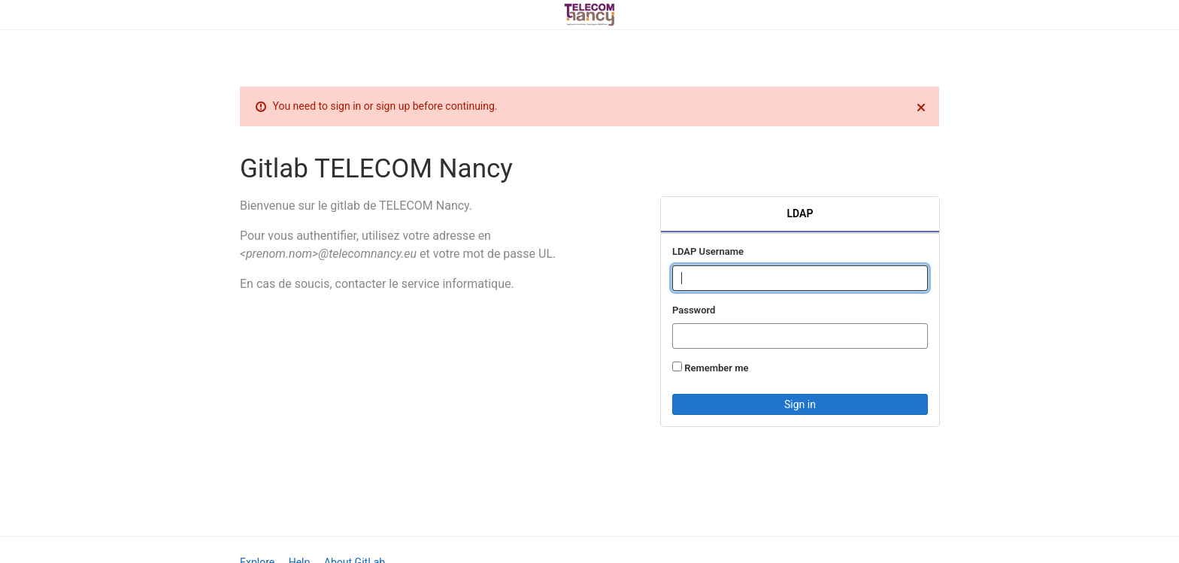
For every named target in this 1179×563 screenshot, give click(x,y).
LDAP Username (708, 251)
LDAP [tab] (800, 213)
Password (693, 310)
